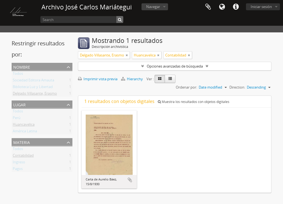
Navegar (153, 6)
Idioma (222, 7)
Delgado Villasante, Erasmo (35, 94)
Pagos (18, 169)
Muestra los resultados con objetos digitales (193, 101)
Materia (21, 142)
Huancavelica (24, 125)
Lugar (19, 104)
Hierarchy (132, 78)
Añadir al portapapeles (130, 180)
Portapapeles (208, 7)
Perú (16, 118)
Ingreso (19, 163)
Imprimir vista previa (97, 78)
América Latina (25, 132)
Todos (18, 74)
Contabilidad (23, 156)
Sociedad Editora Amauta (33, 81)
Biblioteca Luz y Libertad (33, 87)
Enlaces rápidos (236, 7)
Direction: (237, 87)
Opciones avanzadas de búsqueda (175, 66)
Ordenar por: (186, 87)
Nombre (21, 66)
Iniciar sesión (261, 6)
